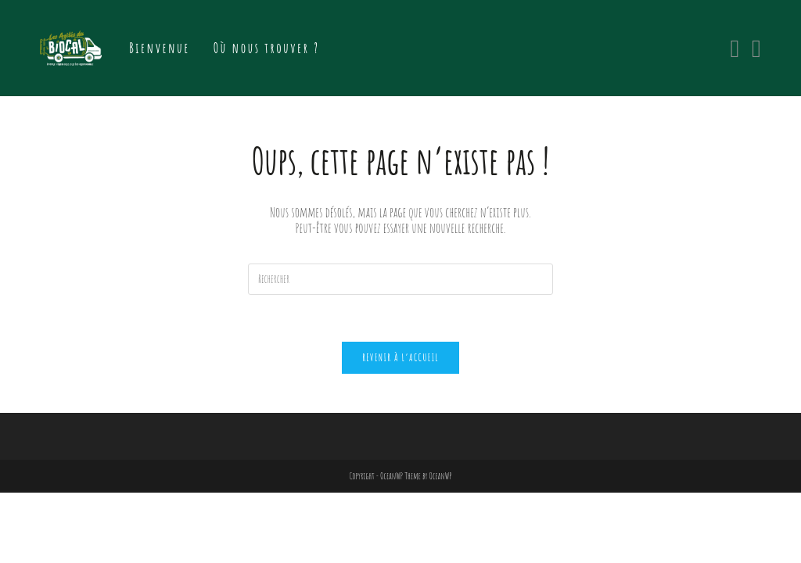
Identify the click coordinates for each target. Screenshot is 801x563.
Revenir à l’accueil (400, 357)
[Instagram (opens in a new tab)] (756, 48)
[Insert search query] (400, 279)
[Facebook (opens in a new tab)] (734, 48)
